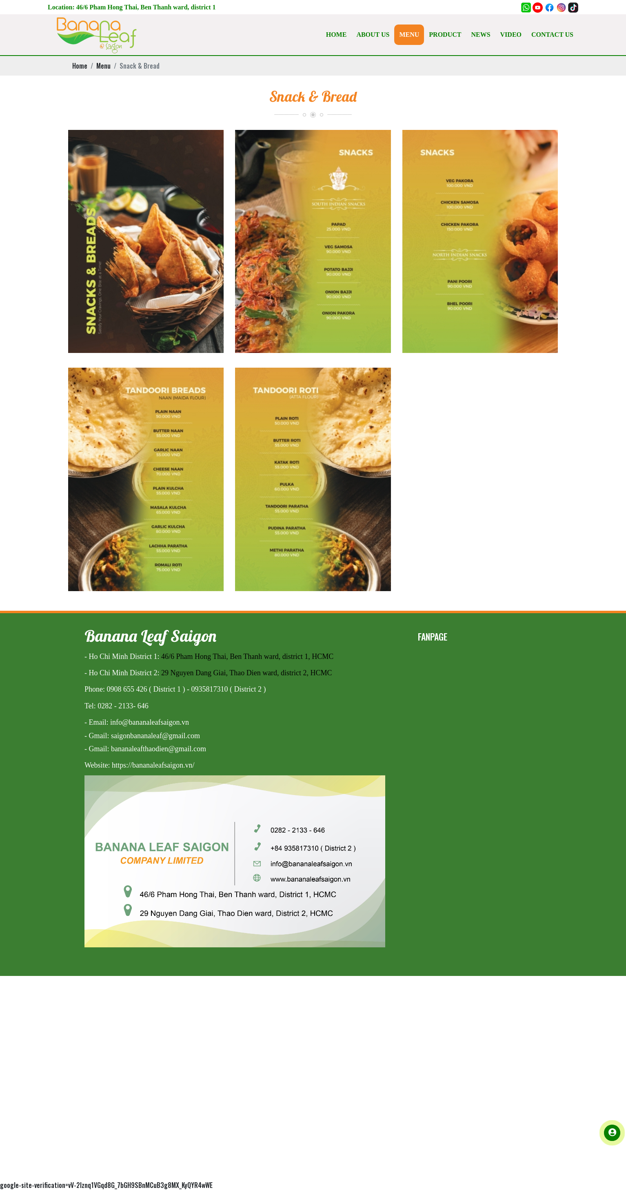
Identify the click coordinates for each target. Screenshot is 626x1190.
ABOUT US (372, 34)
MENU (409, 34)
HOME (336, 34)
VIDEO (511, 34)
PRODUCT (445, 34)
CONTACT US (552, 34)
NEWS (480, 34)
